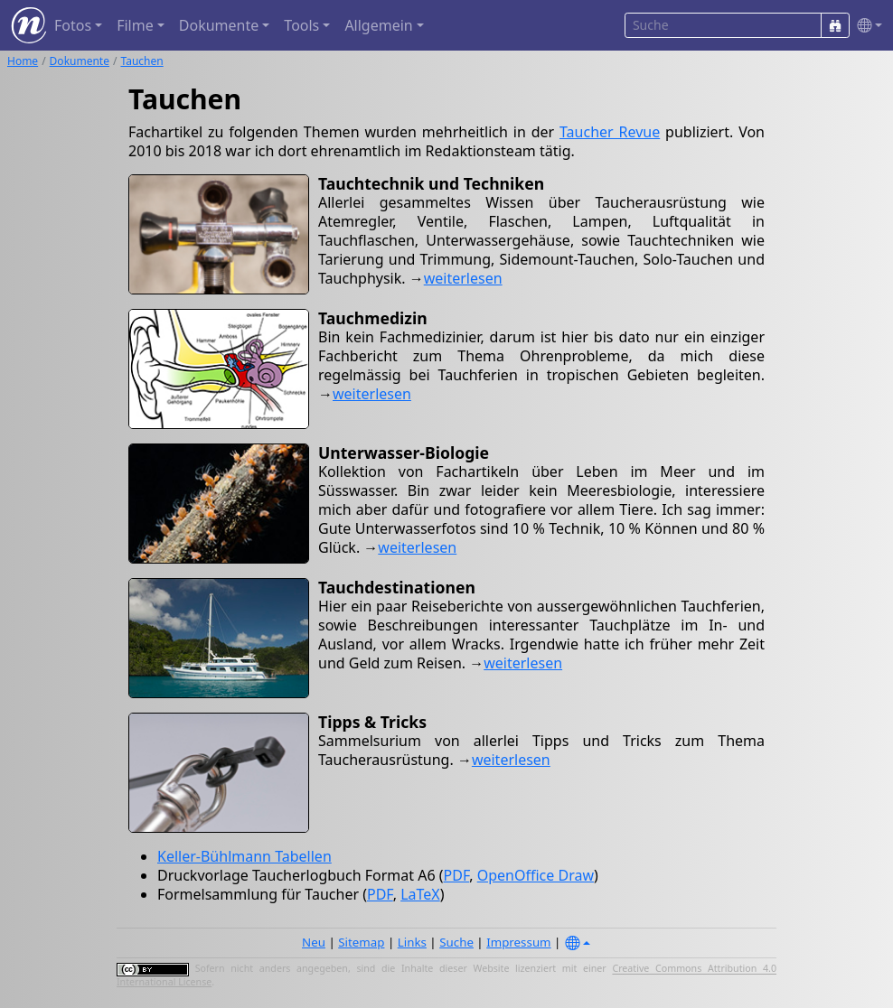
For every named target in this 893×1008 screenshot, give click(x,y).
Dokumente (79, 61)
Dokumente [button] (218, 25)
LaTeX (420, 894)
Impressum (518, 942)
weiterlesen (463, 278)
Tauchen (141, 61)
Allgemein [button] (378, 25)
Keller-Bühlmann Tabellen (244, 856)
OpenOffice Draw (535, 875)
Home (22, 61)
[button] (866, 25)
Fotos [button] (72, 25)
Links (412, 942)
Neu (313, 942)
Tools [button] (301, 25)
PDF (457, 875)
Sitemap (361, 942)
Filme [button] (135, 25)
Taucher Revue (609, 132)
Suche (456, 942)
